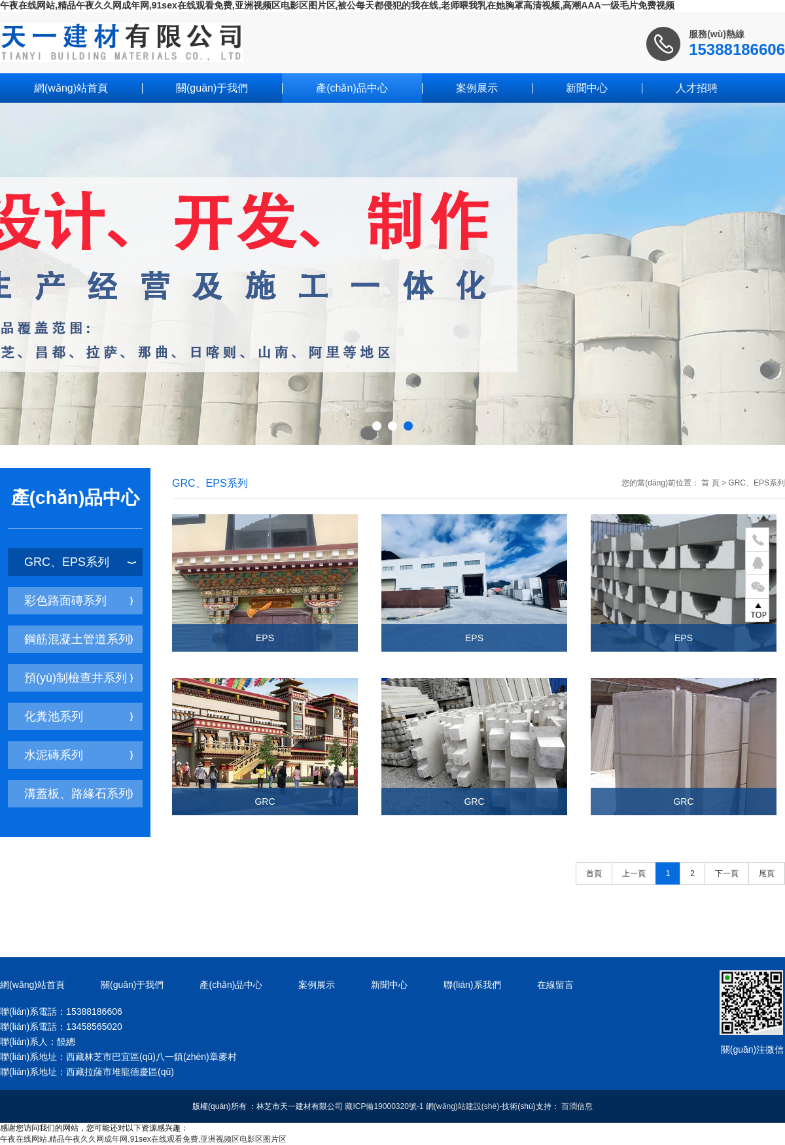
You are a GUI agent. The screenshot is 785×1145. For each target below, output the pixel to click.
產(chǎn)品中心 (351, 88)
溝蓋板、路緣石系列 (78, 793)
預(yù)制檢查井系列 (78, 677)
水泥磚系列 (78, 755)
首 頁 (710, 482)
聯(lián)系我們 (472, 984)
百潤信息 (577, 1106)
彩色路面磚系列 (78, 600)
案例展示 (477, 88)
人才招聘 (697, 88)
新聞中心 (587, 88)
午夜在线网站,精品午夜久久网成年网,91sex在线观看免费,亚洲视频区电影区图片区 (143, 1139)
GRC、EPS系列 (80, 562)
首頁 (594, 873)
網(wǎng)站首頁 (71, 88)
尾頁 (767, 873)
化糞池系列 (78, 716)
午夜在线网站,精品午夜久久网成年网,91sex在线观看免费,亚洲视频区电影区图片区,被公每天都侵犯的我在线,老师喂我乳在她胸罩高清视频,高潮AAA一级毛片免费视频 (337, 5)
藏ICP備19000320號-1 (384, 1106)
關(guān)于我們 (212, 88)
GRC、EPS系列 (756, 482)
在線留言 (555, 984)
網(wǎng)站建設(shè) (462, 1106)
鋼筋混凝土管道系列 (78, 639)
